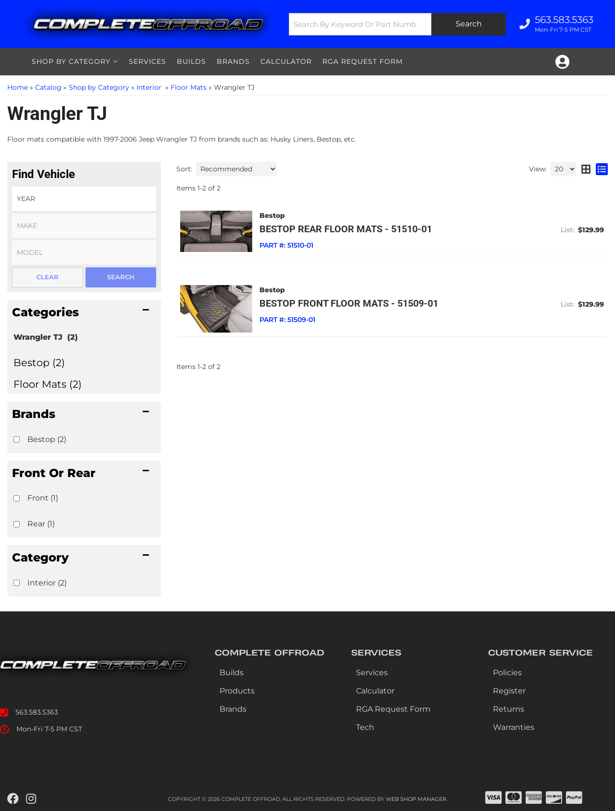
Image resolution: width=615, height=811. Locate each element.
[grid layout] (586, 169)
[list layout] (602, 169)
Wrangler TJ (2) (45, 337)
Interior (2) (47, 582)
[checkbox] (16, 439)
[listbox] (84, 199)
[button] (397, 24)
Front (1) (42, 497)
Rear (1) (41, 523)
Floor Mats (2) (47, 384)
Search (121, 277)
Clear (48, 277)
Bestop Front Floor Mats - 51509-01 (348, 303)
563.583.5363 (36, 712)
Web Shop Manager (416, 799)
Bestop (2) (39, 363)
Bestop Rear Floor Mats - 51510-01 (345, 229)
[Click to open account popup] (562, 62)
